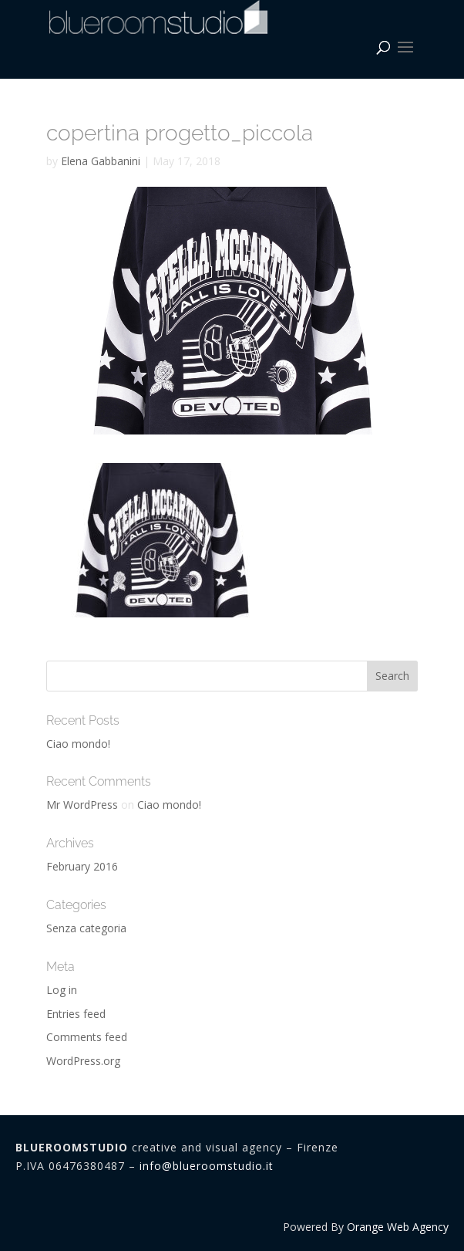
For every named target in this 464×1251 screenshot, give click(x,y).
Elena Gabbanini (100, 161)
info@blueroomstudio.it (207, 1165)
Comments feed (86, 1037)
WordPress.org (83, 1060)
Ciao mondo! (78, 743)
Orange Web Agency (398, 1226)
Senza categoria (86, 928)
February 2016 (82, 866)
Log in (61, 989)
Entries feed (76, 1013)
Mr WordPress (82, 804)
